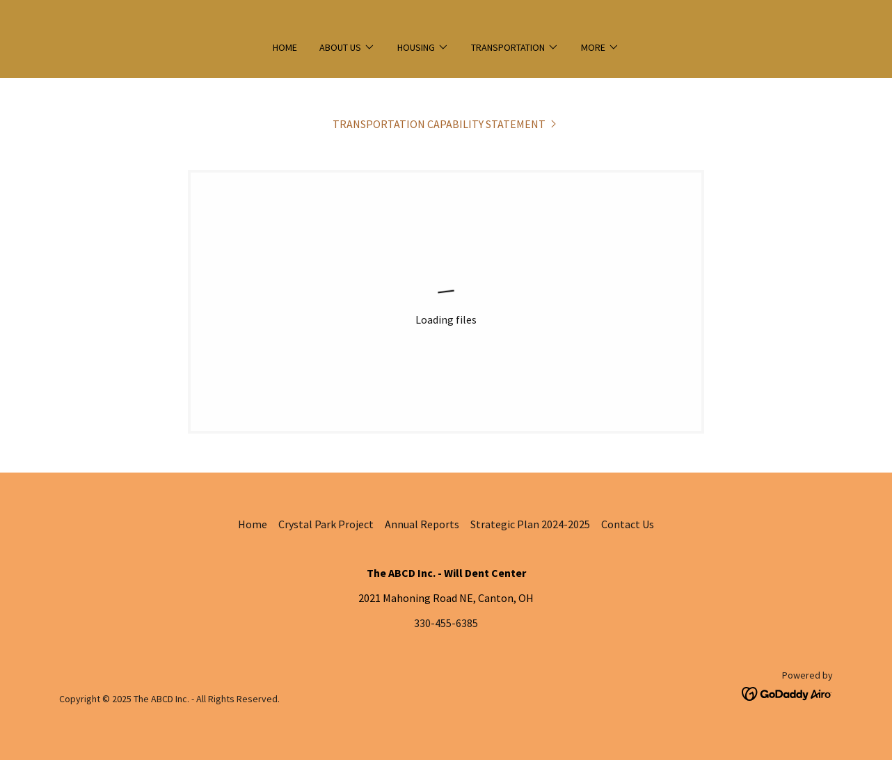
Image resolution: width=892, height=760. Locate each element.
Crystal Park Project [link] (326, 524)
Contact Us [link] (627, 524)
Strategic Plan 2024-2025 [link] (530, 524)
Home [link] (285, 47)
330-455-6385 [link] (446, 623)
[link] (446, 124)
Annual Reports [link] (422, 524)
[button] (347, 47)
